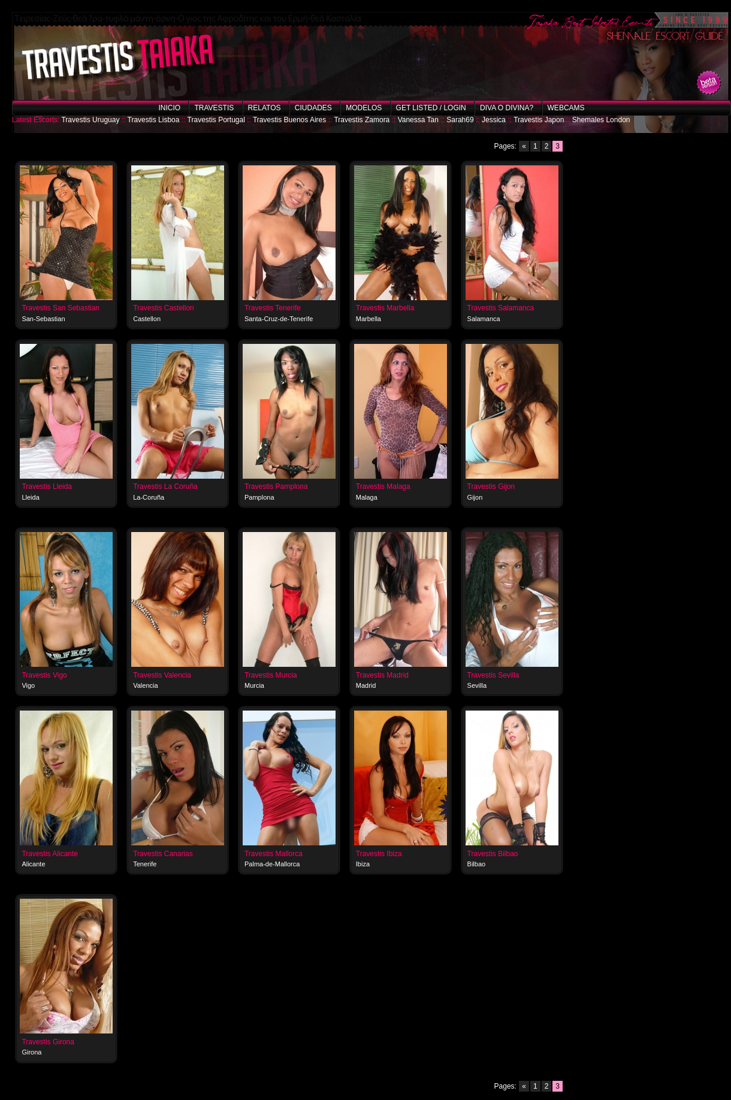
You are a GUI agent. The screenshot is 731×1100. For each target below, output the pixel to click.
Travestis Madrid (382, 675)
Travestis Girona (48, 1042)
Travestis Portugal (216, 120)
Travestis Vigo (44, 675)
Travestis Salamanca (500, 308)
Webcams (566, 108)
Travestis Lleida (47, 486)
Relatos (264, 108)
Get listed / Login (431, 108)
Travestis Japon (538, 120)
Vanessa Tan (418, 120)
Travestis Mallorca (273, 854)
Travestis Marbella (385, 308)
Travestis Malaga (383, 486)
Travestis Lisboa (154, 120)
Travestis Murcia (270, 675)
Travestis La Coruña (165, 486)
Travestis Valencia (162, 675)
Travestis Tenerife (272, 308)
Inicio (169, 108)
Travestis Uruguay (90, 120)
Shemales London (601, 120)
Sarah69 (459, 120)
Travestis (214, 108)
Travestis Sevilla (493, 675)
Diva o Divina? (506, 108)
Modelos (364, 108)
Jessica (494, 120)
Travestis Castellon (163, 308)
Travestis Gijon (491, 486)
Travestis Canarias (163, 854)
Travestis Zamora (361, 120)
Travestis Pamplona (276, 486)
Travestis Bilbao (492, 854)
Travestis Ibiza (379, 854)
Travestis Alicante (50, 854)
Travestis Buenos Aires (289, 120)
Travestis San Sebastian (60, 308)
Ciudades (313, 108)
